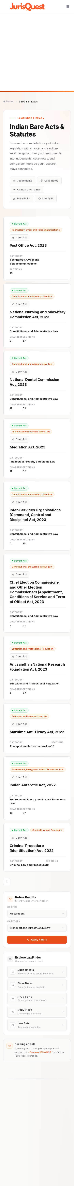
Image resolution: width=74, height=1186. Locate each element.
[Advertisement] (37, 52)
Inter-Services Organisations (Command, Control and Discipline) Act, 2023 (35, 518)
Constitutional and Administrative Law (32, 299)
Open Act (19, 239)
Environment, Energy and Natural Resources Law (37, 772)
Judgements (22, 180)
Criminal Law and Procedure (47, 833)
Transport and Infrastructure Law (29, 719)
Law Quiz (45, 198)
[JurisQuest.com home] (28, 6)
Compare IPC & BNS (27, 189)
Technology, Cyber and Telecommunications (36, 232)
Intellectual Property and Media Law (31, 434)
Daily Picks (21, 198)
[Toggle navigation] (68, 6)
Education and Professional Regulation (32, 652)
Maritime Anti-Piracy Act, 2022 (37, 735)
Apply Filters (37, 943)
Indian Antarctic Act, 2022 (33, 788)
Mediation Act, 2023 (27, 450)
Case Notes (49, 180)
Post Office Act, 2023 (28, 248)
